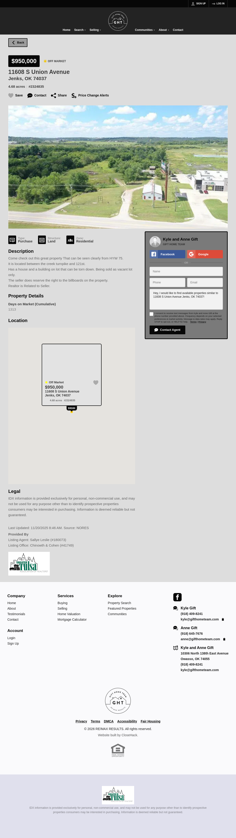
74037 (40, 78)
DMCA (109, 721)
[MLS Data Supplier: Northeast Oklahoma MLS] (118, 795)
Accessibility (127, 721)
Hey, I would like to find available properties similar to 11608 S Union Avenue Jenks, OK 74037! (186, 299)
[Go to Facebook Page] (177, 597)
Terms (193, 321)
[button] (167, 330)
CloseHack (129, 735)
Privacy (202, 321)
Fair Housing (150, 721)
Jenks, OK (20, 78)
